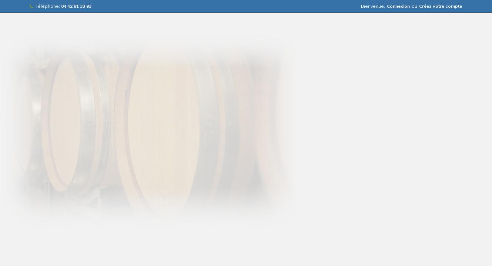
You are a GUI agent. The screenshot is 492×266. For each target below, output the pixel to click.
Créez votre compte (440, 6)
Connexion (398, 6)
